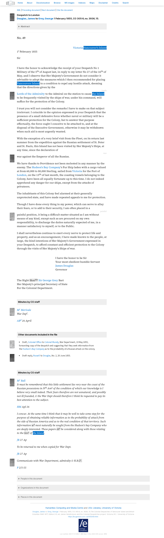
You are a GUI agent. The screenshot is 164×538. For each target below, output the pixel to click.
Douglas (47, 355)
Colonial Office (34, 342)
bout (29, 3)
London (21, 175)
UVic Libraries (94, 508)
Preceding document (31, 10)
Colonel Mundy (51, 342)
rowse (57, 3)
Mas (92, 3)
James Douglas (64, 265)
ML (19, 10)
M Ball (21, 380)
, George (45, 18)
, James (26, 18)
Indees (82, 3)
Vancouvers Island (28, 83)
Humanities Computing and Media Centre (64, 508)
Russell (36, 355)
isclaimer (103, 3)
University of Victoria (111, 508)
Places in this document (31, 497)
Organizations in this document (35, 488)
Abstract (25, 26)
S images (69, 3)
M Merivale (24, 310)
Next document (48, 10)
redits (115, 3)
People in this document (31, 478)
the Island (98, 94)
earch (126, 3)
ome (20, 3)
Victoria (78, 48)
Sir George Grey (48, 280)
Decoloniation (43, 3)
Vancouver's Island (95, 48)
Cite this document (65, 10)
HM (19, 407)
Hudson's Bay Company (46, 167)
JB (18, 440)
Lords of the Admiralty (31, 94)
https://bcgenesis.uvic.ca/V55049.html (83, 517)
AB (19, 320)
